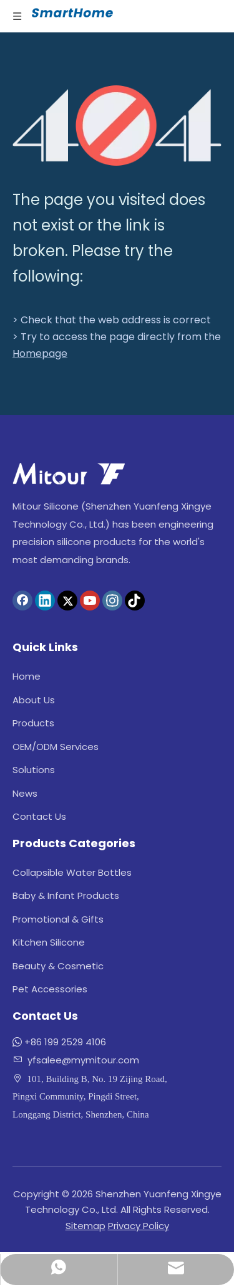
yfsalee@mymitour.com (83, 1059)
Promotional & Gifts (58, 919)
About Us (33, 699)
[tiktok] (135, 600)
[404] (117, 125)
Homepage (39, 353)
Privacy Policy (138, 1225)
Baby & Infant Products (65, 895)
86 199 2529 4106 (68, 1041)
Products (33, 722)
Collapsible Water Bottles (72, 872)
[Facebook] (22, 600)
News (24, 793)
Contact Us (39, 816)
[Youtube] (90, 600)
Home (26, 676)
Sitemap (85, 1225)
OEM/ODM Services (55, 746)
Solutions (33, 769)
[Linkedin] (45, 600)
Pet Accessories (49, 988)
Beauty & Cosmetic (58, 965)
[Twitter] (67, 600)
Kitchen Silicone (48, 942)
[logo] (68, 473)
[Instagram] (112, 600)
